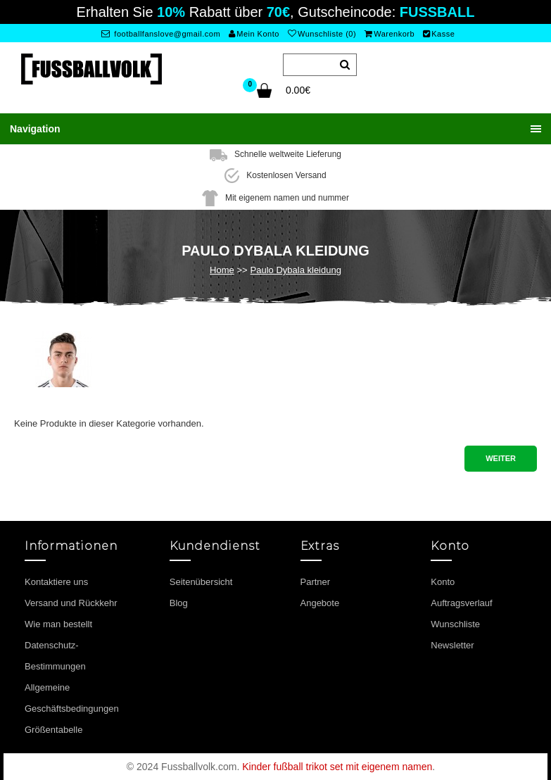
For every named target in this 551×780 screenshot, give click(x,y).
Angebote (320, 603)
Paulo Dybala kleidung (296, 270)
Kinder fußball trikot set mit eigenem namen (337, 766)
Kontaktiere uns (56, 582)
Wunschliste (455, 624)
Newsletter (452, 645)
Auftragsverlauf (461, 603)
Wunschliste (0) (322, 34)
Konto (443, 582)
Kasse (439, 34)
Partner (315, 582)
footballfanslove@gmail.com (160, 34)
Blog (179, 603)
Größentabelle (53, 729)
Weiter (501, 458)
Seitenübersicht (201, 582)
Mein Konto (254, 34)
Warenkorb (389, 34)
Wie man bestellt (58, 624)
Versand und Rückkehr (71, 603)
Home (222, 270)
